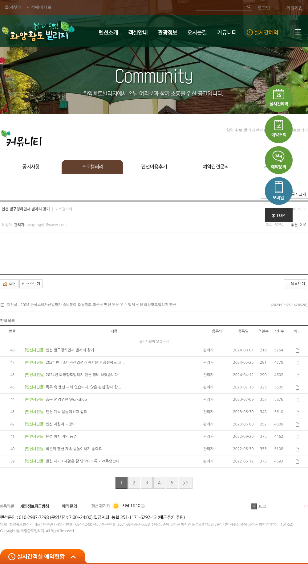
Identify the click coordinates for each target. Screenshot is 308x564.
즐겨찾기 (13, 7)
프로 (262, 506)
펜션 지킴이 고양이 (60, 424)
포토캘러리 (92, 166)
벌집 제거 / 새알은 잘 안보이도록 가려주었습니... (84, 461)
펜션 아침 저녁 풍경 (61, 436)
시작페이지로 (38, 7)
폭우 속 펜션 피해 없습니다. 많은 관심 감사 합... (83, 387)
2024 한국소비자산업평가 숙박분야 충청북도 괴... (85, 362)
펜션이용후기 (154, 166)
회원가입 (294, 8)
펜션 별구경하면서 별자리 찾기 (70, 350)
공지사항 (30, 166)
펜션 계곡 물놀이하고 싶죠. (67, 412)
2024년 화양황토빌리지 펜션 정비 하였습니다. (82, 375)
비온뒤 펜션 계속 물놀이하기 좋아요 (74, 449)
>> (185, 483)
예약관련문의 (216, 166)
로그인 (263, 8)
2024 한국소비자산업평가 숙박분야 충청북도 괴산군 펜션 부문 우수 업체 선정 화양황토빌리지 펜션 (98, 305)
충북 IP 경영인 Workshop (66, 399)
